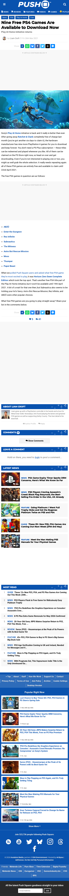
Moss (6, 256)
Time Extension (43, 867)
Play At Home (22, 18)
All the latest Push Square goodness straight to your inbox (34, 885)
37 (15, 546)
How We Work (35, 676)
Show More (34, 826)
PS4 (11, 18)
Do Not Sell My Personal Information (39, 860)
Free (32, 18)
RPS (34, 875)
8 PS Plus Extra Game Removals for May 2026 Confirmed (36, 616)
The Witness (10, 246)
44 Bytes (59, 857)
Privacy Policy (8, 681)
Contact (60, 676)
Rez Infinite (9, 236)
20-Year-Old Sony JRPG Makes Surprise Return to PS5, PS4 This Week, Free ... (35, 622)
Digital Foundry (59, 867)
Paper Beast (9, 266)
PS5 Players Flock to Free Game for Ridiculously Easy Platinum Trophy (34, 601)
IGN (20, 871)
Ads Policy (36, 681)
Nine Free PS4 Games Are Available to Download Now (30, 25)
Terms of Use (23, 681)
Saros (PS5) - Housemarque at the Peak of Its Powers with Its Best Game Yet (35, 630)
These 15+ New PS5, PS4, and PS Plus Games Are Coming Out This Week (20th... (37, 593)
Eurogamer (29, 871)
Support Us (49, 676)
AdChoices (19, 860)
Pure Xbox (29, 867)
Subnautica (9, 241)
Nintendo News (9, 871)
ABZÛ (6, 227)
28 (15, 499)
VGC (39, 871)
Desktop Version (34, 685)
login (37, 457)
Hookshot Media (17, 857)
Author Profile (29, 424)
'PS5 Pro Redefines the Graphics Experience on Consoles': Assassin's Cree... (36, 609)
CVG (65, 871)
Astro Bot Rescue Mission (16, 251)
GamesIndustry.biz (52, 871)
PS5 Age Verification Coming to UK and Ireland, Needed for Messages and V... (35, 646)
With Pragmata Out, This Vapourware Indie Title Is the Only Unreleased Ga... (34, 662)
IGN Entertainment (39, 857)
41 (39, 319)
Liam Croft (14, 38)
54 (15, 484)
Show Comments (34, 441)
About (16, 676)
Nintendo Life (16, 867)
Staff (23, 676)
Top (8, 676)
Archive (47, 681)
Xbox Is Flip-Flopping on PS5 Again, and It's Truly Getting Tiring (34, 654)
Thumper (8, 261)
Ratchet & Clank (25, 137)
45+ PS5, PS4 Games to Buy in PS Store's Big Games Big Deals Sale (35, 638)
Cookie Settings (60, 681)
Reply (41, 424)
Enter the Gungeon (13, 231)
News (4, 18)
